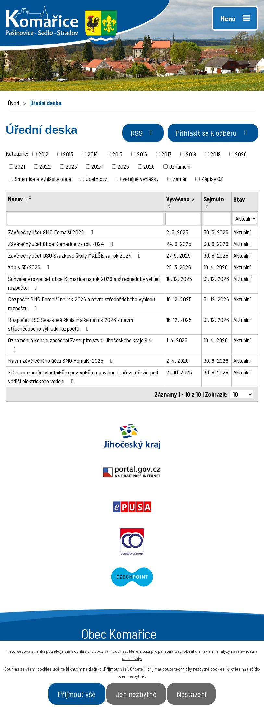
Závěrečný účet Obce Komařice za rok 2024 (62, 244)
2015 (117, 154)
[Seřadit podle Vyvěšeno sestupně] (169, 208)
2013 (68, 154)
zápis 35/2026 (30, 268)
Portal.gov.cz (132, 437)
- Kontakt (213, 599)
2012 (43, 154)
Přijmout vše (73, 693)
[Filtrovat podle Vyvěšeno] (182, 220)
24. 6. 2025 (178, 244)
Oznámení (179, 167)
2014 (93, 154)
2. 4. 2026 (177, 361)
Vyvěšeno (180, 200)
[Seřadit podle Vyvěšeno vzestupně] (169, 206)
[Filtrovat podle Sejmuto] (216, 220)
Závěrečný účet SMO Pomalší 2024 (52, 232)
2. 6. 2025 (177, 232)
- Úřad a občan (221, 588)
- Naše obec (217, 576)
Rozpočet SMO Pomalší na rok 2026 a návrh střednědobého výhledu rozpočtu (81, 304)
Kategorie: (17, 154)
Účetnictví (96, 179)
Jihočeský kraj (44, 437)
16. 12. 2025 (179, 300)
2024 (97, 167)
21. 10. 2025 (179, 373)
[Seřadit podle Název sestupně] (30, 199)
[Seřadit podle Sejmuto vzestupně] (207, 206)
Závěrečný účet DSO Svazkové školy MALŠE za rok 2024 (75, 256)
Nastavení (196, 693)
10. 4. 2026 (216, 268)
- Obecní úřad (160, 576)
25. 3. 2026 (178, 268)
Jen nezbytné (136, 693)
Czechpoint (198, 472)
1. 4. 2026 (176, 341)
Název (17, 200)
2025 (123, 167)
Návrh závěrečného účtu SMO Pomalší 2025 (61, 361)
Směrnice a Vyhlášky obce (43, 179)
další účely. (132, 657)
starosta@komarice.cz (59, 561)
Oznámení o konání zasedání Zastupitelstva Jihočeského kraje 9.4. (80, 345)
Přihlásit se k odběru (210, 134)
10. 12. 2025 (179, 279)
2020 (241, 154)
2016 (142, 154)
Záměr (180, 179)
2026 (149, 167)
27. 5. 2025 (178, 256)
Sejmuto (214, 200)
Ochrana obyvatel (66, 472)
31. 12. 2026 (216, 279)
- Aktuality (155, 599)
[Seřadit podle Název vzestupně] (30, 197)
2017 (166, 154)
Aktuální (242, 232)
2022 (45, 167)
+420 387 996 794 (51, 575)
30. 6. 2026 (216, 232)
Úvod (13, 103)
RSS (136, 134)
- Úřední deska (162, 588)
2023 (71, 167)
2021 (20, 167)
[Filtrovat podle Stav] (245, 219)
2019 (215, 154)
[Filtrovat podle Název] (85, 220)
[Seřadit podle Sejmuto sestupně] (207, 208)
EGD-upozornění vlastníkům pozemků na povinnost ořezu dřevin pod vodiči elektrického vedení (83, 378)
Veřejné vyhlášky (140, 179)
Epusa (220, 437)
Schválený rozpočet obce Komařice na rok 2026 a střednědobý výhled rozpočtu (84, 284)
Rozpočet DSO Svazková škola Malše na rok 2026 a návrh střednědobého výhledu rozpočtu (70, 325)
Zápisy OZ (212, 179)
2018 (191, 154)
